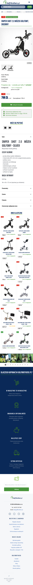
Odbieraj (16, 489)
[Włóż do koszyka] (16, 105)
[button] (3, 44)
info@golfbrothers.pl (18, 509)
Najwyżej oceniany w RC (9, 580)
